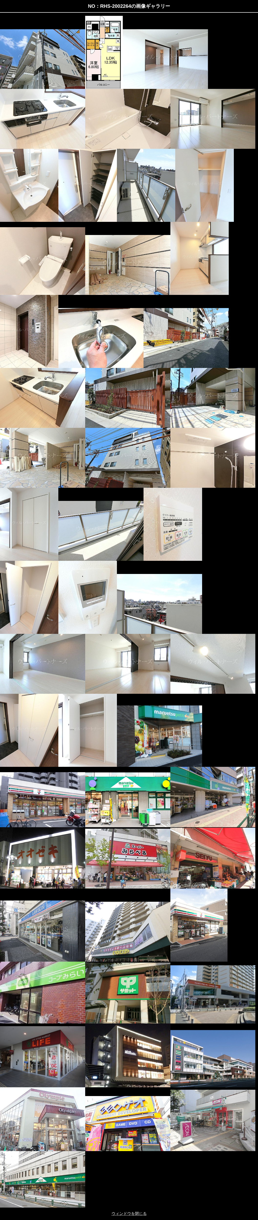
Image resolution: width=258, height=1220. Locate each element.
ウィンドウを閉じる (129, 1213)
